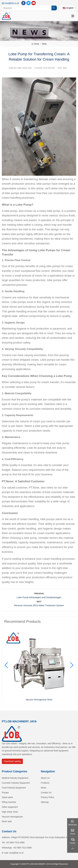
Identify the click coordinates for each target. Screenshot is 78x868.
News (43, 787)
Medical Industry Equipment (15, 778)
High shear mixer (10, 812)
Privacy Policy (47, 797)
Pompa (5, 792)
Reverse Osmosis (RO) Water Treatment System (39, 605)
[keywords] (27, 8)
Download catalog (12, 761)
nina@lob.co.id (12, 3)
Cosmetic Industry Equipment (16, 783)
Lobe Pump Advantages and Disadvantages (39, 597)
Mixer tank (7, 821)
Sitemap (45, 802)
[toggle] (72, 16)
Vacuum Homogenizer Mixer (39, 699)
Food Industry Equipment (14, 787)
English (68, 8)
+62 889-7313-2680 (15, 842)
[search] (54, 8)
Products (45, 783)
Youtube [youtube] (33, 3)
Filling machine (9, 802)
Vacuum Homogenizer (12, 816)
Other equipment (10, 807)
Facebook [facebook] (23, 3)
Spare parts (7, 797)
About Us (45, 778)
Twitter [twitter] (28, 3)
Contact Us (46, 792)
